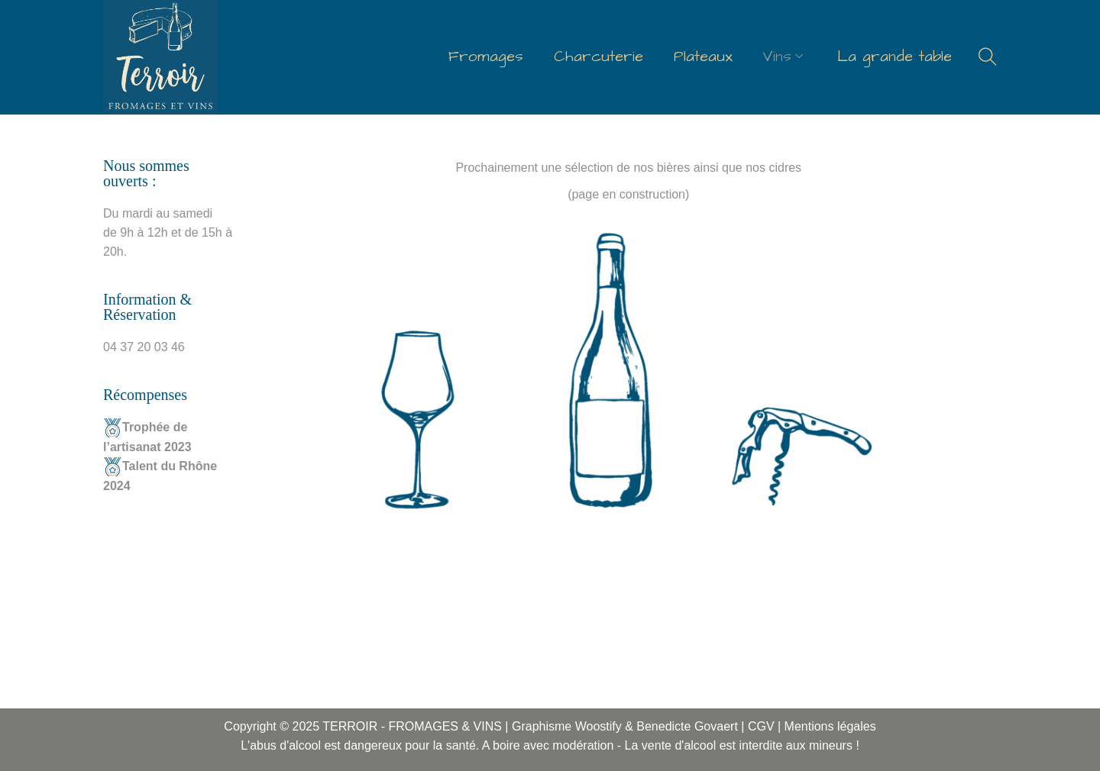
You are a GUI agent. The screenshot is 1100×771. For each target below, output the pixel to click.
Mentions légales (830, 726)
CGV (761, 726)
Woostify (598, 726)
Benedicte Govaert (688, 726)
